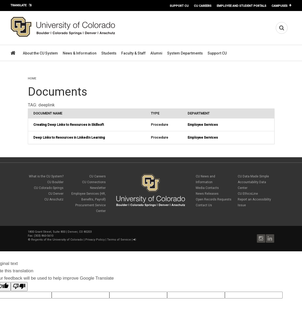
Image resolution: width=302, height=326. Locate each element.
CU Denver (55, 193)
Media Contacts (207, 188)
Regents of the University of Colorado (57, 239)
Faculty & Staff (133, 53)
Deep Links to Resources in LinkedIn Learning (69, 137)
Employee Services (203, 125)
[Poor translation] (19, 286)
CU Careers (202, 6)
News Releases (207, 193)
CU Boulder (55, 182)
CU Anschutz (53, 199)
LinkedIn (270, 238)
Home (32, 78)
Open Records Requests (213, 199)
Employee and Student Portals (241, 6)
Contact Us (204, 205)
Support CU (179, 6)
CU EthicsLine (248, 193)
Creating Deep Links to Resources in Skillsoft (68, 125)
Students (108, 53)
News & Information (80, 53)
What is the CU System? (46, 176)
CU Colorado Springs (48, 188)
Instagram (261, 238)
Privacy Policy (95, 239)
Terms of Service (119, 239)
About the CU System (40, 53)
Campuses (280, 6)
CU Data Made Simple (253, 176)
